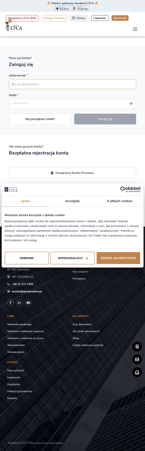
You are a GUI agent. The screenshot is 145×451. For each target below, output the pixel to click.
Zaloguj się (105, 119)
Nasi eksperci (80, 272)
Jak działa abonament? (86, 331)
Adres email (18, 75)
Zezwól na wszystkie (118, 258)
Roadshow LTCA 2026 (22, 18)
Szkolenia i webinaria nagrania (25, 331)
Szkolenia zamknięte (19, 324)
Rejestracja (120, 18)
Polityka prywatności (19, 391)
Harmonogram (15, 352)
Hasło (14, 95)
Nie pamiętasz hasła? (40, 119)
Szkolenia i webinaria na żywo (25, 338)
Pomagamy (79, 278)
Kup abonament (82, 324)
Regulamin (13, 384)
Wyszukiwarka (16, 345)
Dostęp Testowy (54, 18)
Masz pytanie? (15, 370)
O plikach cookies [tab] (120, 200)
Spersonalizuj (72, 258)
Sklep (76, 338)
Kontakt (12, 398)
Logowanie (100, 18)
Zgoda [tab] (25, 200)
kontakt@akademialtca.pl (27, 291)
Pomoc (78, 18)
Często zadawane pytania (88, 345)
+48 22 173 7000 (22, 284)
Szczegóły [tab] (72, 200)
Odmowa (27, 258)
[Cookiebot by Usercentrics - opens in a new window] (123, 189)
